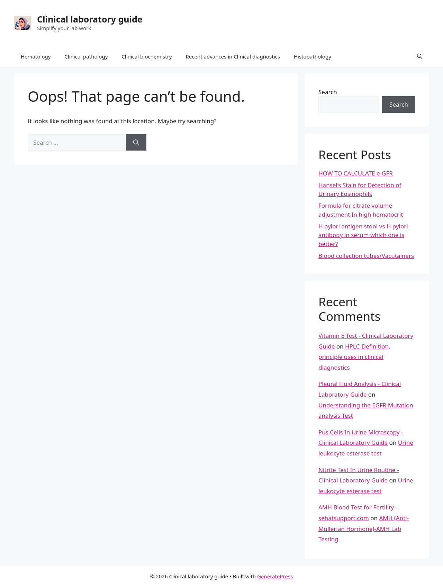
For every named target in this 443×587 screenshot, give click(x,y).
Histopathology (312, 56)
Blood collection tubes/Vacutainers (366, 256)
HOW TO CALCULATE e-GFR (355, 173)
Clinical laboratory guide (90, 19)
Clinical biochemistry (146, 56)
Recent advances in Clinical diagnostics (233, 56)
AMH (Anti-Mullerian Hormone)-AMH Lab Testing (363, 528)
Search (327, 92)
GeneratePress (275, 576)
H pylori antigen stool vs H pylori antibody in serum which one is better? (363, 235)
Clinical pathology (86, 56)
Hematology (36, 56)
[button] (419, 56)
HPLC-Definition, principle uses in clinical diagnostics (354, 356)
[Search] (136, 142)
